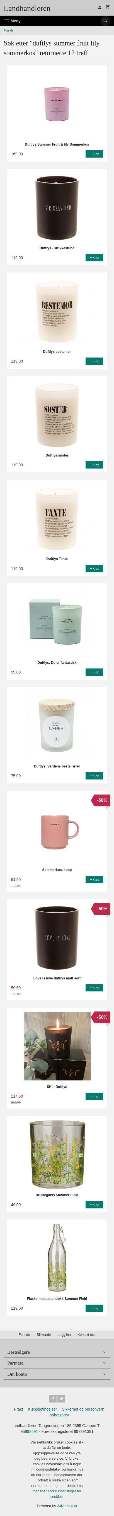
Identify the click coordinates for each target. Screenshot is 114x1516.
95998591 (29, 1431)
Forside (8, 30)
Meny (12, 21)
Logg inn (64, 1335)
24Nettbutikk (67, 1506)
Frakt (18, 1409)
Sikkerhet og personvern (83, 1409)
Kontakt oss (86, 1335)
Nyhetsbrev (59, 1415)
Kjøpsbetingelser (42, 1409)
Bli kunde (44, 1335)
